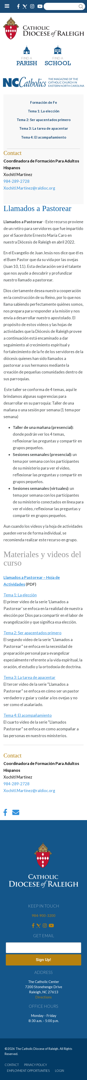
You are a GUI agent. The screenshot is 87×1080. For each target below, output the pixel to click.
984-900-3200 (43, 915)
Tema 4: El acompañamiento (43, 137)
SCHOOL (58, 64)
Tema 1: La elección (43, 111)
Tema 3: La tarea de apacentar (43, 128)
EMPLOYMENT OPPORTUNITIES (28, 1071)
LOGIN (59, 1071)
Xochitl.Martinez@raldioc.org (29, 188)
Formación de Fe (43, 102)
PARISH (26, 64)
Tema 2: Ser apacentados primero (44, 120)
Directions (43, 997)
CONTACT (12, 1065)
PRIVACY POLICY (35, 1065)
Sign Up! (43, 960)
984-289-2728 (16, 181)
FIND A (26, 58)
